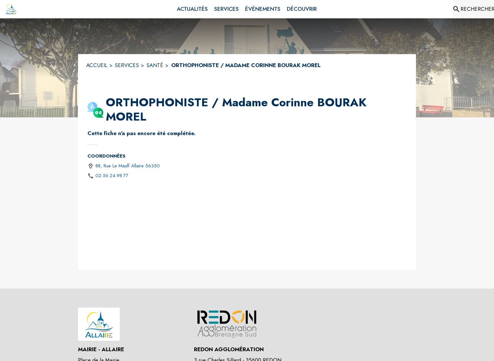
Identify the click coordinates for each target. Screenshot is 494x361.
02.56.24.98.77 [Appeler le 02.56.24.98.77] (111, 175)
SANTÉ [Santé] (154, 65)
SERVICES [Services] (127, 65)
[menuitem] (192, 9)
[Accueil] (11, 9)
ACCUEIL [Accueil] (96, 65)
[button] (95, 110)
